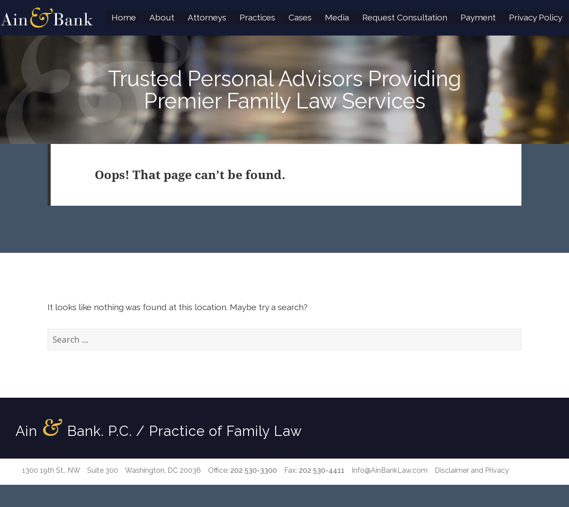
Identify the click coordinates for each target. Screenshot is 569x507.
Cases (300, 17)
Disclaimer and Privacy (472, 470)
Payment (478, 17)
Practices (257, 17)
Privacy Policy (535, 17)
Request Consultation (404, 17)
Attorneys (207, 17)
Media (337, 17)
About (161, 17)
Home (124, 17)
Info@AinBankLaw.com (390, 470)
